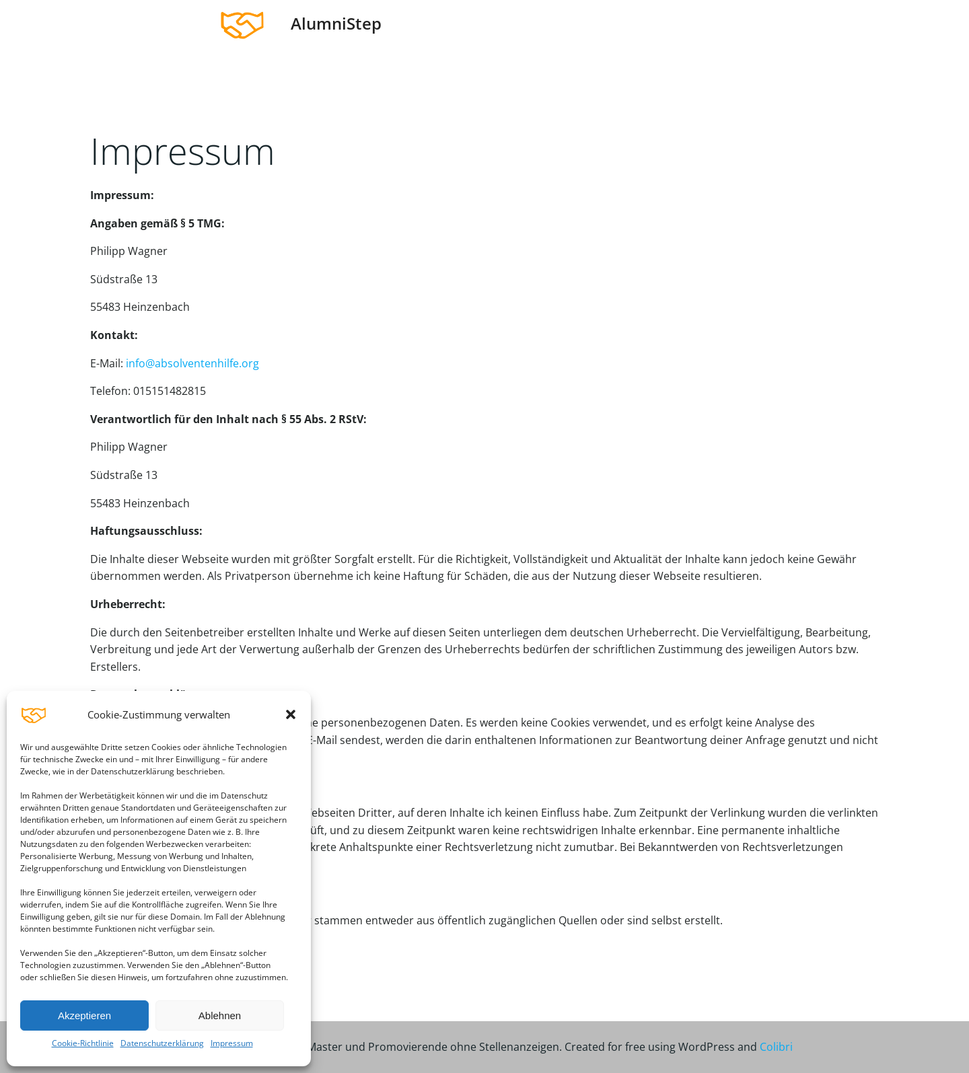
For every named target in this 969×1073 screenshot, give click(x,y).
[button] (290, 714)
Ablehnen (220, 1015)
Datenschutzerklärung (162, 1043)
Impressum (232, 1043)
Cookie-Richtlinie (83, 1043)
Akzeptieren (84, 1015)
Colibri (776, 1046)
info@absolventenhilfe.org (192, 363)
